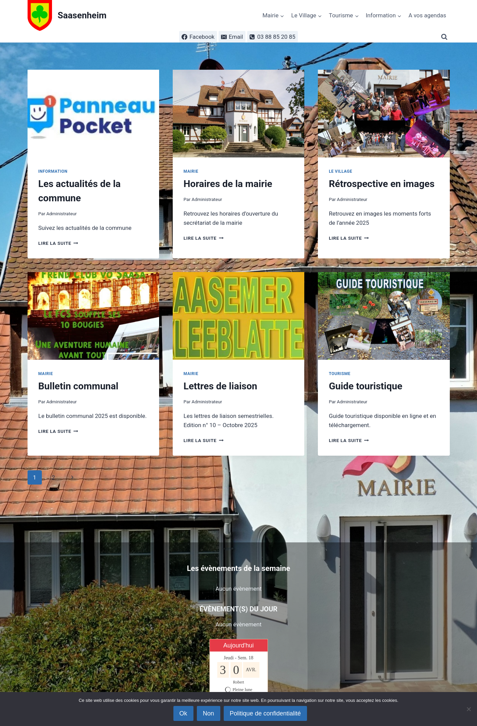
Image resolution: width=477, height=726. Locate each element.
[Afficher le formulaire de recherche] (445, 37)
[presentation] (93, 113)
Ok (183, 713)
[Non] (468, 709)
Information (53, 171)
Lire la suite (58, 243)
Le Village (340, 171)
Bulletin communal (78, 386)
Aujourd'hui (238, 645)
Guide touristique (365, 386)
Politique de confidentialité (265, 713)
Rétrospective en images (382, 183)
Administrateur (61, 213)
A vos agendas (427, 15)
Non (208, 713)
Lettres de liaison (220, 386)
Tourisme (340, 373)
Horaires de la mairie (228, 183)
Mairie (191, 171)
